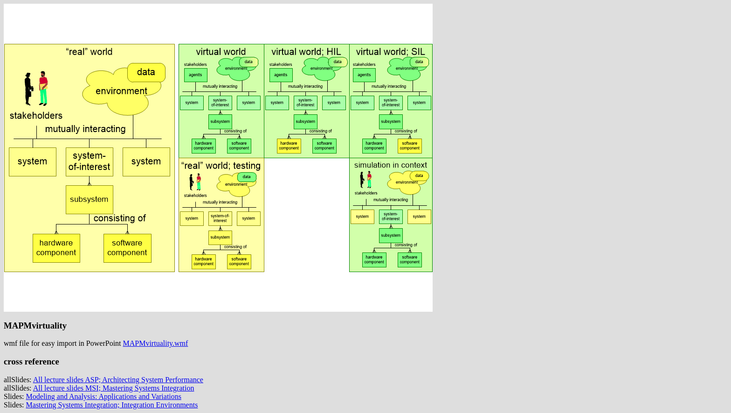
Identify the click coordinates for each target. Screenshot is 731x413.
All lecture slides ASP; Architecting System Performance (118, 380)
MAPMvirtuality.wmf (155, 343)
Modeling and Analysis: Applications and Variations (103, 396)
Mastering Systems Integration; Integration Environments (112, 405)
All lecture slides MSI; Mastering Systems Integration (113, 388)
